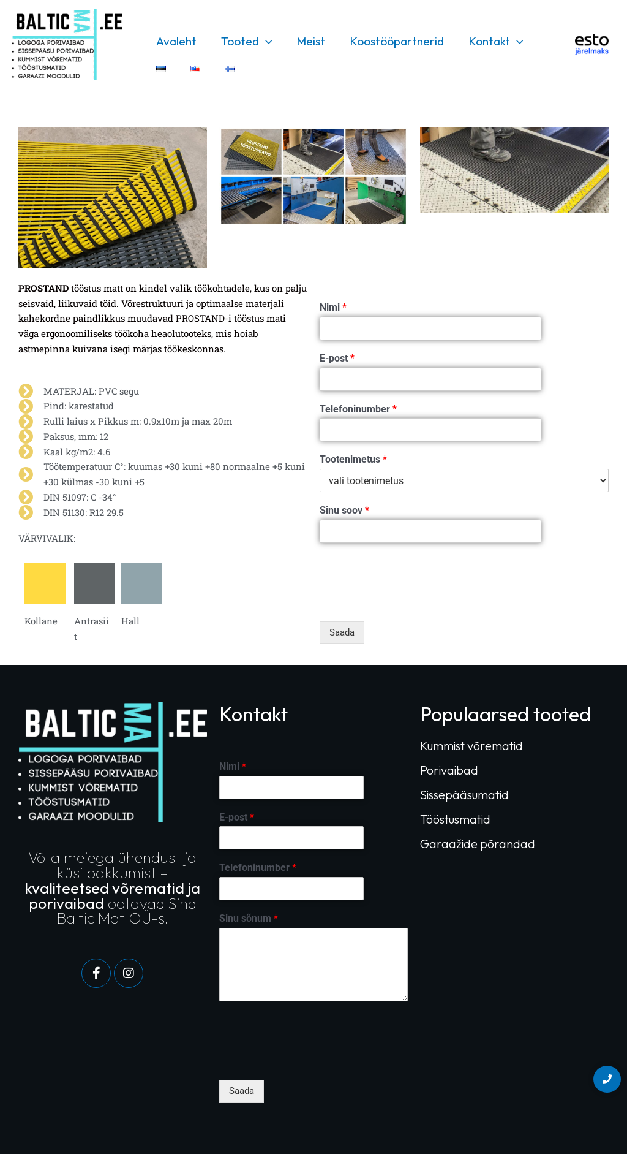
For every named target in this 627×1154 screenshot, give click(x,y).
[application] (263, 41)
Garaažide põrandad (477, 843)
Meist (307, 41)
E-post (337, 358)
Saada (342, 632)
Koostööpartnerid (392, 41)
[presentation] (413, 601)
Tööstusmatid (455, 819)
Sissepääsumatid (464, 794)
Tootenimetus (353, 459)
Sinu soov (344, 510)
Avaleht (176, 41)
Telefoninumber (358, 409)
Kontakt (490, 41)
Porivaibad (449, 770)
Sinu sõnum (248, 918)
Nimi (333, 307)
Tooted (244, 41)
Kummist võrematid (471, 745)
